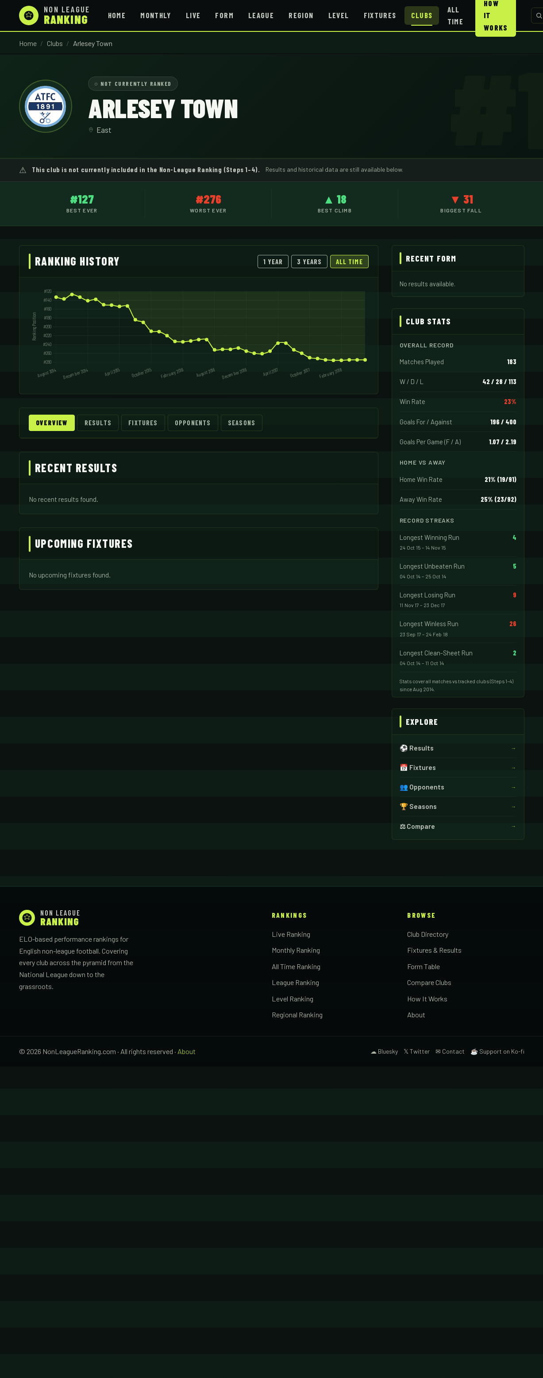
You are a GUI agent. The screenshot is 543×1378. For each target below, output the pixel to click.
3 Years (309, 262)
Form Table (423, 966)
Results (98, 423)
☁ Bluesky (384, 1051)
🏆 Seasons (418, 806)
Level (338, 15)
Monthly (155, 15)
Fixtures (380, 15)
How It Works (427, 998)
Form (224, 15)
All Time (455, 15)
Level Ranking (292, 998)
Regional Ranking (297, 1014)
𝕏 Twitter (417, 1051)
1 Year (273, 262)
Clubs (422, 15)
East (104, 129)
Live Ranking (291, 934)
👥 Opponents (422, 787)
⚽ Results (417, 748)
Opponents (193, 423)
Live (193, 15)
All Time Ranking (296, 966)
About (416, 1014)
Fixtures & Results (434, 950)
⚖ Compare (417, 826)
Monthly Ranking (296, 950)
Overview (51, 423)
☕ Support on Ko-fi (497, 1051)
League (261, 15)
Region (301, 15)
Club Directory (427, 934)
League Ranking (295, 982)
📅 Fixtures (418, 767)
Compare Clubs (429, 982)
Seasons (241, 423)
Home (117, 15)
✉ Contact (450, 1051)
